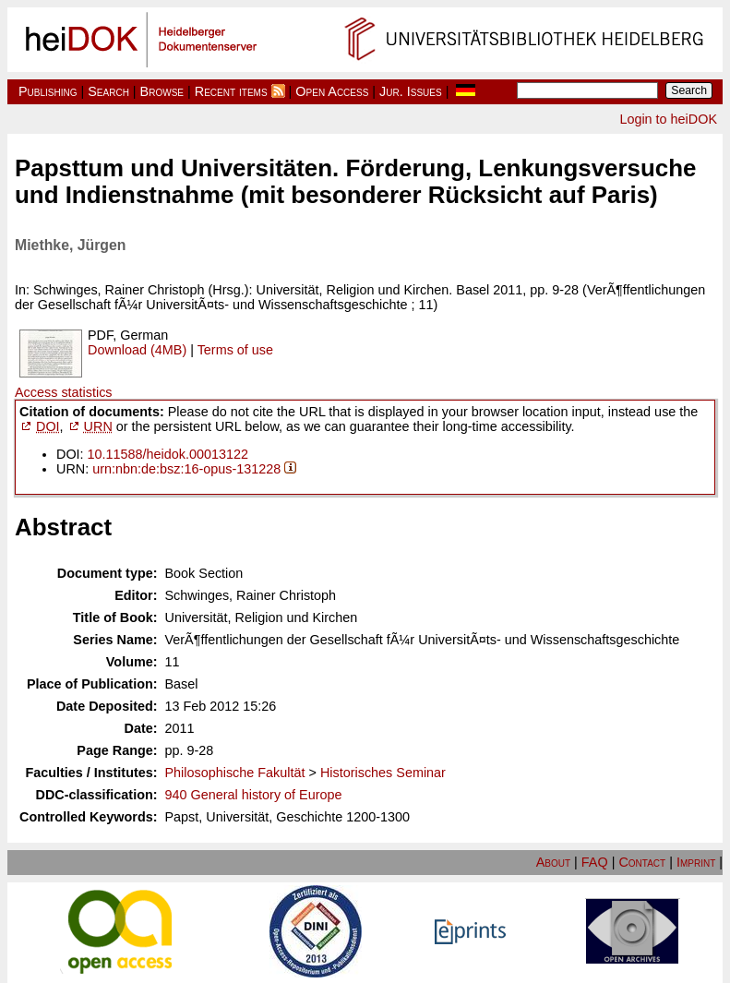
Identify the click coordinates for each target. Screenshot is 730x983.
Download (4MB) (137, 349)
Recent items (231, 91)
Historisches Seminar (383, 772)
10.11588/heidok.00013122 (168, 454)
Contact (641, 862)
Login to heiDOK (668, 119)
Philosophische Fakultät (235, 772)
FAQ (594, 862)
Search (108, 91)
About (553, 862)
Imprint (695, 862)
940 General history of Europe (253, 794)
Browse (162, 91)
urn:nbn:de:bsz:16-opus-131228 (186, 469)
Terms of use (235, 349)
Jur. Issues (410, 91)
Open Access (331, 91)
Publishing (48, 91)
